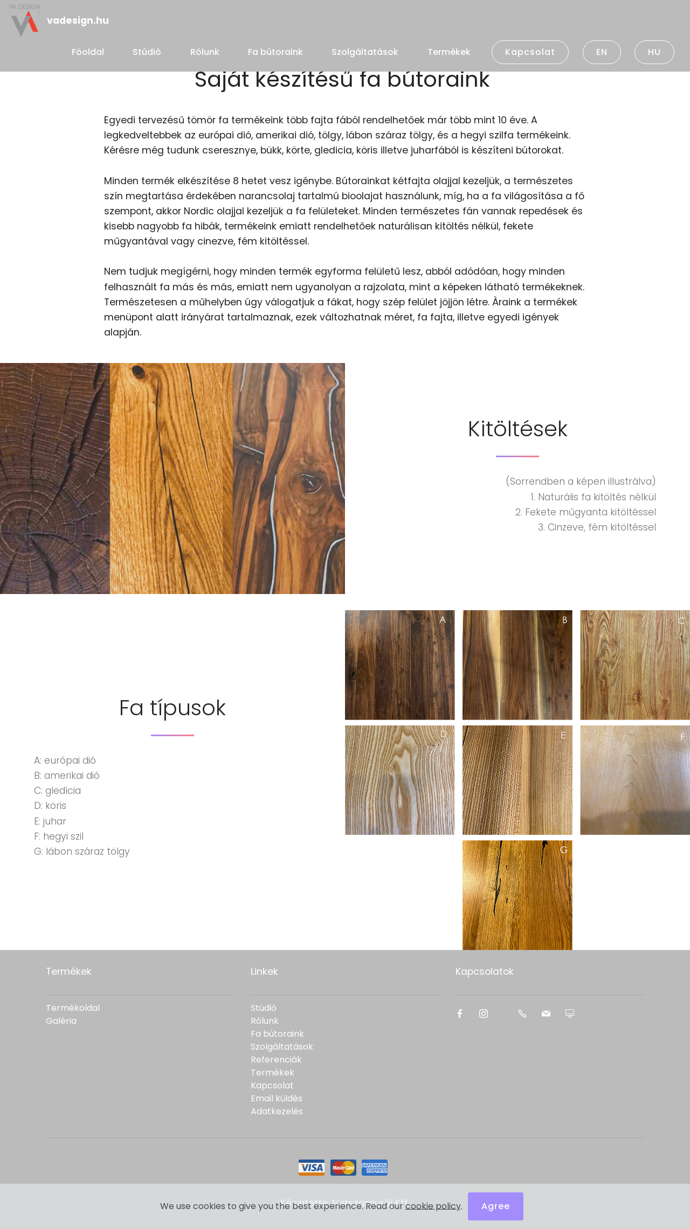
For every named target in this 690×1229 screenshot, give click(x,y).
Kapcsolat (530, 52)
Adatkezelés (277, 1111)
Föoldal (88, 52)
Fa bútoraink (275, 52)
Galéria (61, 1021)
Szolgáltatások (365, 52)
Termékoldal (73, 1008)
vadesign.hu (78, 20)
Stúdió (147, 52)
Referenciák (276, 1059)
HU (654, 52)
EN (602, 52)
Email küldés (276, 1098)
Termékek (449, 52)
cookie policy (433, 1209)
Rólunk (204, 52)
